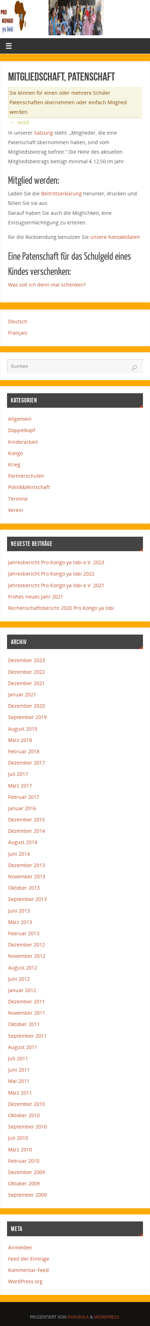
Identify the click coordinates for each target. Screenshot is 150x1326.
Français (17, 332)
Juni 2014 (19, 853)
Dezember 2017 (26, 762)
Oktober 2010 (24, 1115)
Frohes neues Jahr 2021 (35, 596)
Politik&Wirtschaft (29, 487)
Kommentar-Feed (28, 1270)
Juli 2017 (18, 774)
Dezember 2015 (26, 819)
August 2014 (22, 842)
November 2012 (26, 956)
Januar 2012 (22, 990)
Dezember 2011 (26, 1001)
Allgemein (20, 419)
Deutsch (17, 321)
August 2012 (22, 967)
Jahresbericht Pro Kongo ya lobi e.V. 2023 (56, 562)
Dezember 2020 (26, 705)
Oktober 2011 (24, 1024)
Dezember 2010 (26, 1104)
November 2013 (26, 876)
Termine (18, 498)
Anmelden (20, 1247)
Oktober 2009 (24, 1183)
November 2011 (26, 1012)
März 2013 (20, 922)
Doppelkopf (21, 430)
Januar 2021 (22, 694)
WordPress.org (25, 1281)
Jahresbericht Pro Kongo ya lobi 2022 (51, 573)
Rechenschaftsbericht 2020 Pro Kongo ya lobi (61, 608)
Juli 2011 (18, 1058)
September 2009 (27, 1194)
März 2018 (20, 740)
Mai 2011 (19, 1081)
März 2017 (20, 785)
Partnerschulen (26, 475)
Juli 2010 (18, 1138)
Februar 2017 (23, 797)
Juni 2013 (19, 910)
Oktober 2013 (24, 887)
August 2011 (22, 1047)
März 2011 (20, 1092)
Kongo (15, 453)
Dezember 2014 (26, 830)
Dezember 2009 (26, 1172)
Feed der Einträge (28, 1258)
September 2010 (27, 1126)
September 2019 (27, 717)
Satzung (43, 132)
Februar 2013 (23, 933)
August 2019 (22, 728)
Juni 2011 (19, 1069)
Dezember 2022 (26, 671)
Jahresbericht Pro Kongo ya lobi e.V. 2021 (56, 585)
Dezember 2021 (26, 683)
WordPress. (107, 1317)
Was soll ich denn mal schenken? (47, 284)
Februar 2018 (23, 751)
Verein (15, 510)
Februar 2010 (23, 1160)
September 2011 (27, 1035)
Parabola (78, 1317)
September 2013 (27, 899)
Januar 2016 (22, 808)
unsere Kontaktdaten (115, 237)
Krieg (14, 464)
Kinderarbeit (23, 441)
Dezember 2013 (26, 865)
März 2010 (20, 1149)
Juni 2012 (19, 979)
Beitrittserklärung (61, 193)
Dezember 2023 (26, 660)
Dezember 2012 (26, 944)
